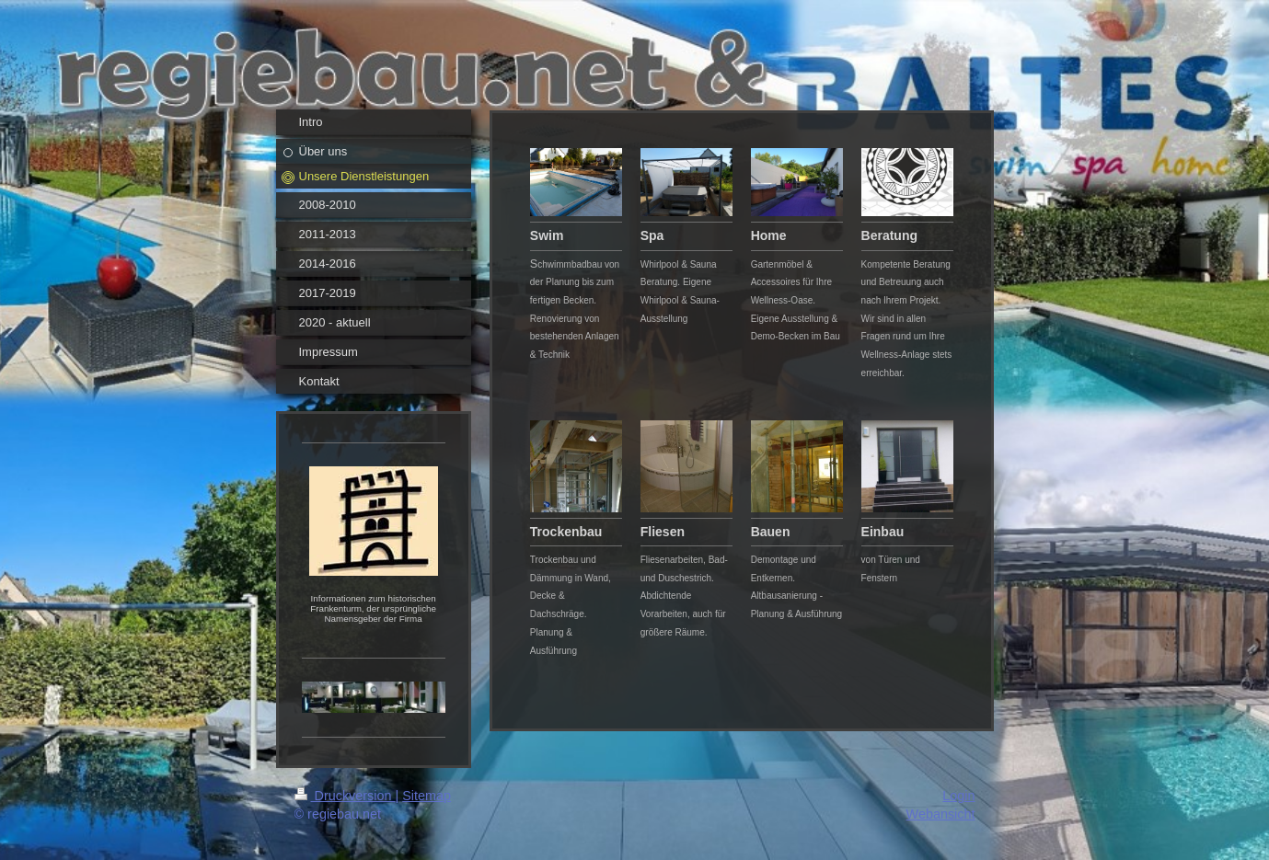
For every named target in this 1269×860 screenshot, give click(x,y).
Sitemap (426, 795)
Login (958, 795)
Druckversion (345, 795)
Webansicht (940, 814)
